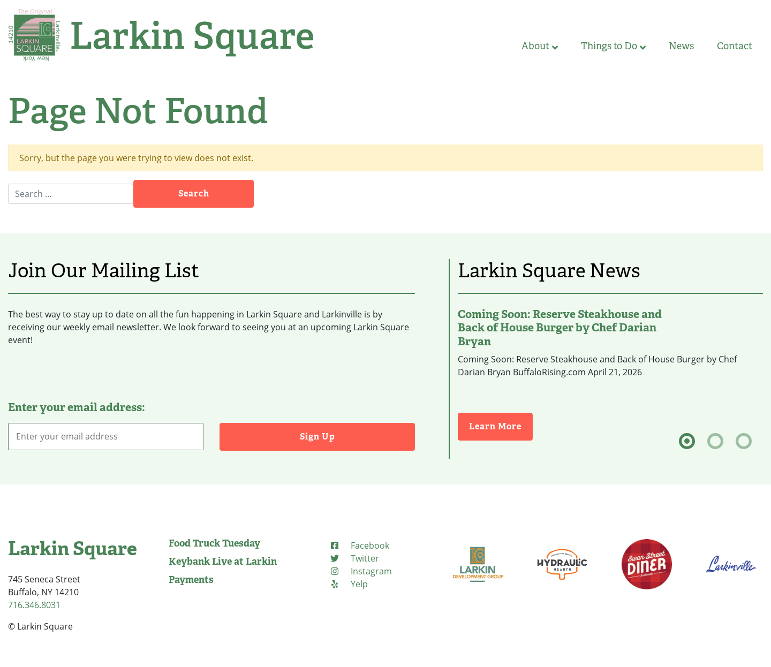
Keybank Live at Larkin (223, 561)
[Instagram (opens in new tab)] (360, 571)
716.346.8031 (34, 605)
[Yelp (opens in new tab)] (348, 584)
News (681, 46)
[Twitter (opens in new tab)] (354, 558)
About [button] (539, 46)
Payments (191, 579)
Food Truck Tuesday (214, 543)
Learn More (501, 426)
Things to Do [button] (613, 46)
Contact (734, 46)
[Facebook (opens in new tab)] (359, 545)
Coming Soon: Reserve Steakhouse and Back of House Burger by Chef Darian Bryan (560, 327)
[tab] (687, 441)
